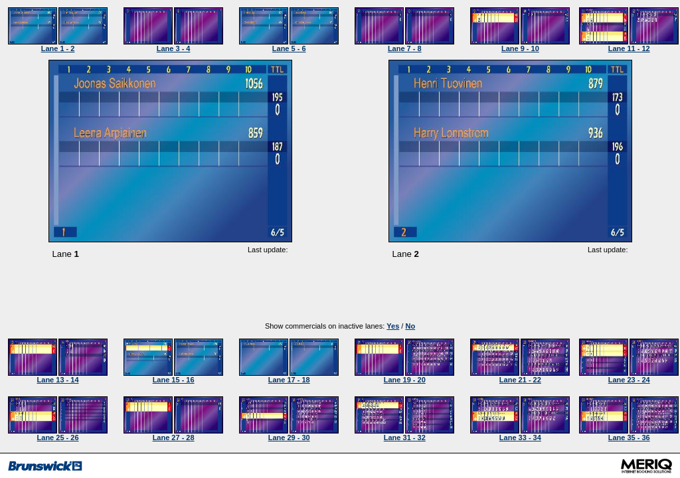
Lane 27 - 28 (174, 437)
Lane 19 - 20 (405, 380)
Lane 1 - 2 (58, 48)
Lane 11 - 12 (629, 48)
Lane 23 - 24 (629, 380)
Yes (392, 326)
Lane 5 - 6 (289, 48)
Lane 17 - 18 (289, 380)
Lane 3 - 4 (174, 48)
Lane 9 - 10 (520, 48)
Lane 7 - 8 (405, 48)
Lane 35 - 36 (629, 437)
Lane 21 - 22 (520, 380)
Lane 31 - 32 (405, 437)
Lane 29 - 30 (289, 437)
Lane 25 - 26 (58, 437)
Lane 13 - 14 (58, 380)
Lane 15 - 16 (174, 380)
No (410, 326)
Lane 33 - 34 (520, 437)
